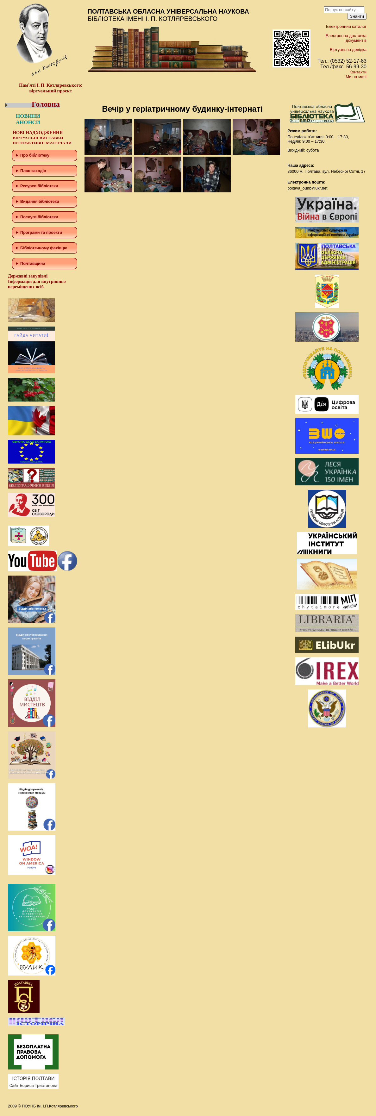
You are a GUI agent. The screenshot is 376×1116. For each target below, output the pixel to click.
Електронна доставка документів (346, 38)
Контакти (358, 72)
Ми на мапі (356, 76)
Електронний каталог (346, 26)
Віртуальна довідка (348, 49)
